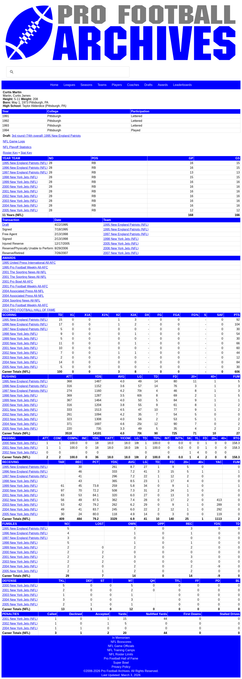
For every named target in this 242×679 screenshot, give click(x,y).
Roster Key (10, 152)
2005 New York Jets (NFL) (20, 210)
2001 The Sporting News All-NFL (24, 272)
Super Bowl (121, 662)
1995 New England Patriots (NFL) (24, 163)
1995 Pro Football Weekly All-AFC (25, 267)
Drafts (148, 84)
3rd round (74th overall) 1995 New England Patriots (46, 135)
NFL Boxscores (121, 641)
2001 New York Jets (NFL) (20, 191)
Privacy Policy (121, 666)
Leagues (69, 84)
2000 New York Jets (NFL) (20, 186)
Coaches (133, 84)
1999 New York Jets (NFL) (20, 182)
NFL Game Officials (121, 646)
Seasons (86, 84)
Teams (102, 84)
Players (117, 84)
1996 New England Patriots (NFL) (24, 167)
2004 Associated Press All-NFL (23, 291)
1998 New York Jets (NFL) (20, 177)
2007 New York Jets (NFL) (121, 253)
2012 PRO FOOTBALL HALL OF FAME (28, 310)
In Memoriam (121, 637)
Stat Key (26, 152)
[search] (67, 72)
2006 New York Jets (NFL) (121, 248)
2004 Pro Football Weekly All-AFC (25, 305)
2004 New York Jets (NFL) (20, 205)
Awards (163, 84)
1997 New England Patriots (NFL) (24, 172)
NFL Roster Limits (121, 654)
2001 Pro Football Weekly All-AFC (25, 286)
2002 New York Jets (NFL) (20, 196)
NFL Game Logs (14, 141)
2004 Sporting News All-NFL (21, 300)
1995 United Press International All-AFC (29, 262)
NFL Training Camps (121, 650)
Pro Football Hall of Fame (121, 658)
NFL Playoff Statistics (17, 147)
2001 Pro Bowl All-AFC (17, 281)
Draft (5, 224)
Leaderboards (182, 84)
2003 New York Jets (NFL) (20, 200)
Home (54, 84)
